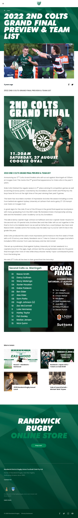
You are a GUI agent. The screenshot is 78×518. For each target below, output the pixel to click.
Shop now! (38, 445)
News (8, 10)
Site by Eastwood (26, 513)
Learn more (7, 500)
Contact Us (7, 480)
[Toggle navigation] (3, 3)
